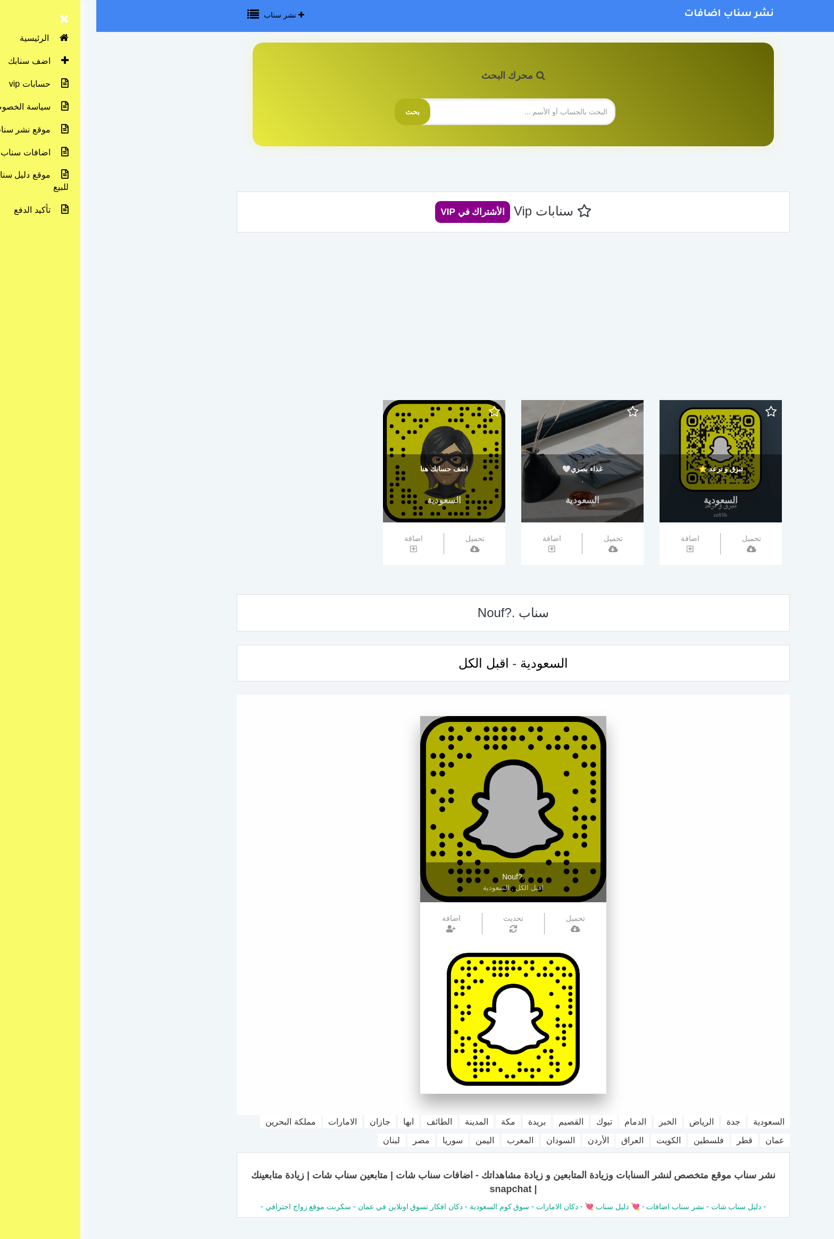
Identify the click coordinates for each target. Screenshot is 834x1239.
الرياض (605, 1121)
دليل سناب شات (640, 1206)
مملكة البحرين (194, 1121)
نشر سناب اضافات (633, 14)
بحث (316, 111)
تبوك (508, 1121)
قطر (648, 1140)
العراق (536, 1140)
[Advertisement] (417, 320)
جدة (637, 1121)
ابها (312, 1121)
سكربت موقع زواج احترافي (212, 1206)
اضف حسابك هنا (347, 469)
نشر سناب (188, 15)
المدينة (380, 1121)
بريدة (440, 1121)
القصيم (474, 1121)
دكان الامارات (461, 1206)
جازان (283, 1121)
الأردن (502, 1140)
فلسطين (612, 1140)
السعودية (624, 500)
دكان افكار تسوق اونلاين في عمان (314, 1206)
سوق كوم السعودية (403, 1206)
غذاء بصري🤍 (486, 469)
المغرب (424, 1140)
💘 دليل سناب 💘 (515, 1206)
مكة (412, 1121)
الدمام (539, 1121)
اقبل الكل (387, 663)
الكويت (572, 1140)
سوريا (356, 1140)
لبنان (295, 1140)
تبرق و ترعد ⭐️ (624, 469)
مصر (324, 1140)
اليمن (388, 1140)
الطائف (343, 1121)
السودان (464, 1140)
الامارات (246, 1121)
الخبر (571, 1121)
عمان (678, 1140)
